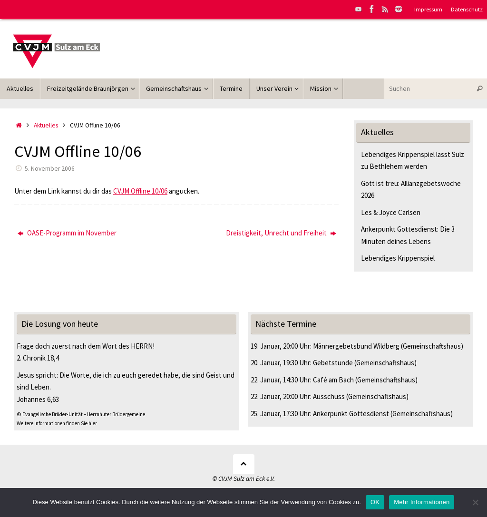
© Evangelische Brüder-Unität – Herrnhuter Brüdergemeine (81, 414)
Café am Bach (333, 379)
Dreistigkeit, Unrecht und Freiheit (281, 232)
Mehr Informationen (421, 502)
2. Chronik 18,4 (38, 357)
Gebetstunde (333, 362)
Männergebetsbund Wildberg (356, 346)
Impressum (428, 9)
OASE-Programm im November (67, 232)
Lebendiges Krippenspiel (398, 258)
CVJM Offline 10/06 (140, 190)
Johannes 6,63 (38, 399)
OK (375, 502)
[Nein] (475, 502)
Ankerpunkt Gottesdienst (351, 413)
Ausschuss (329, 396)
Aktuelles (46, 125)
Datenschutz (467, 9)
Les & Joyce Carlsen (390, 212)
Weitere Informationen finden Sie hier (57, 423)
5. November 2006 (50, 169)
